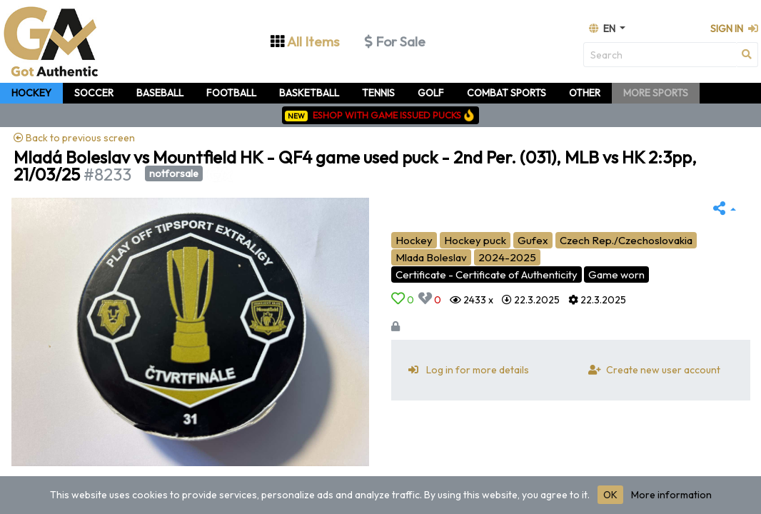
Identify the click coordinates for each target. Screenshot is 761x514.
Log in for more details (466, 369)
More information (671, 494)
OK (610, 494)
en (603, 28)
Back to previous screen (74, 137)
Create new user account (651, 369)
